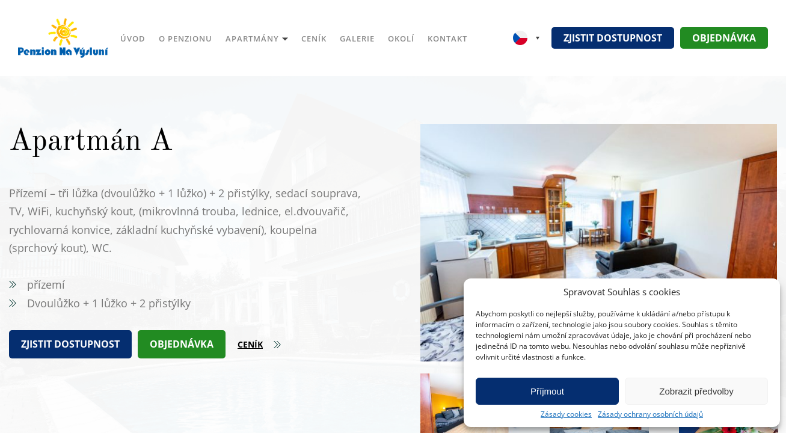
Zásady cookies (566, 414)
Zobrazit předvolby (696, 391)
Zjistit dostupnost (612, 38)
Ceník (250, 344)
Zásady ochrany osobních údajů (650, 414)
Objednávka (724, 38)
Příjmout (547, 391)
